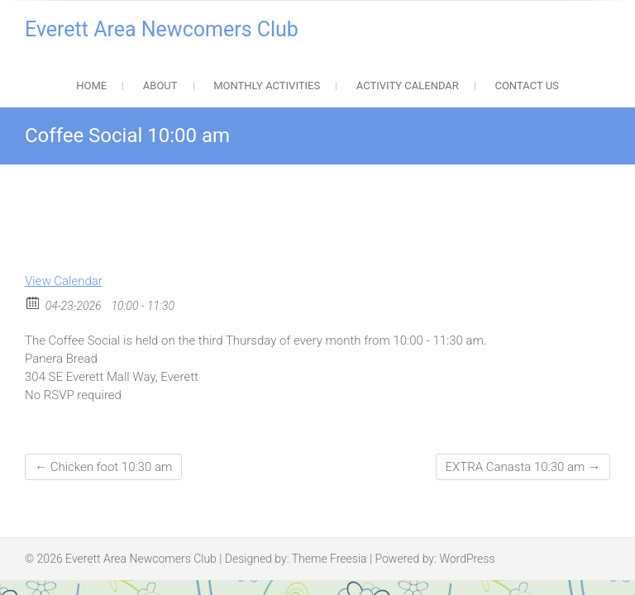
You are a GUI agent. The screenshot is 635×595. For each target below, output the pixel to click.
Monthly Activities (266, 85)
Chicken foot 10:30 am (103, 466)
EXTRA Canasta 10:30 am (523, 466)
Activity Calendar (407, 85)
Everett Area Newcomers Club (161, 29)
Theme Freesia (329, 558)
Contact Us (526, 85)
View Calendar (64, 281)
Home (91, 85)
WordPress (466, 558)
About (160, 85)
